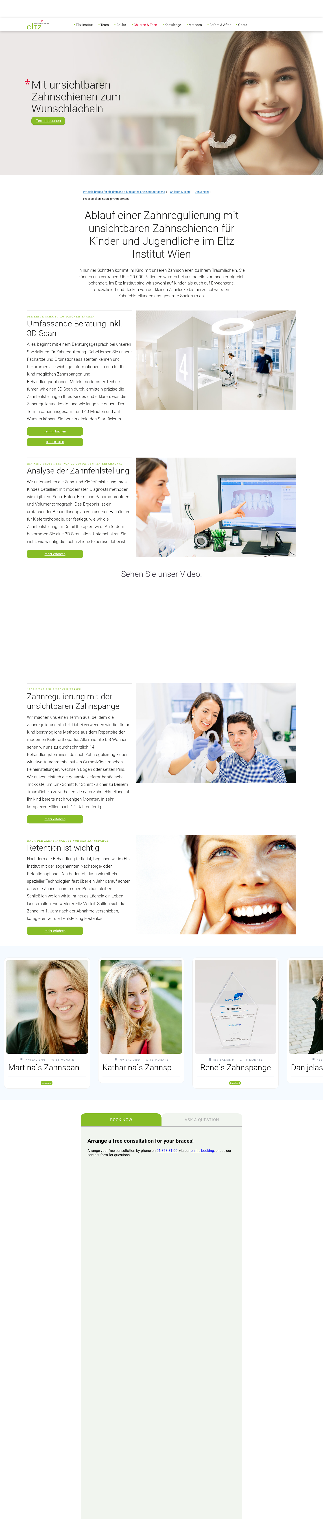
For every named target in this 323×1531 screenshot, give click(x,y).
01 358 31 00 (167, 1151)
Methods (195, 25)
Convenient (202, 191)
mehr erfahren (55, 554)
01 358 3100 (55, 442)
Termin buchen (48, 120)
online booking (202, 1151)
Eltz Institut (84, 25)
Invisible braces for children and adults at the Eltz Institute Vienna (124, 191)
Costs (242, 25)
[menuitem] (84, 24)
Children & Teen (145, 25)
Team (104, 25)
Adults (121, 25)
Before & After (220, 25)
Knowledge (173, 25)
